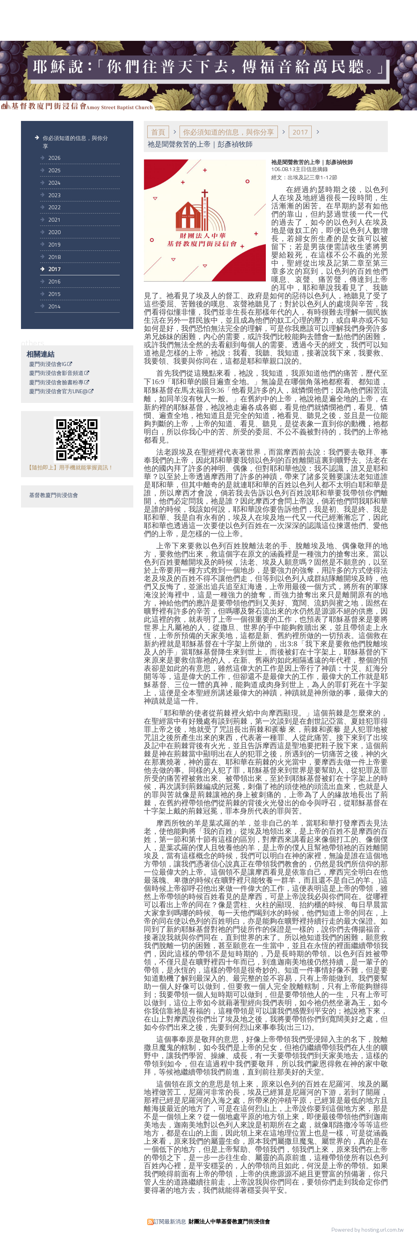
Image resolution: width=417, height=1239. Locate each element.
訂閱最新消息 (170, 1221)
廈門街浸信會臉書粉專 (56, 382)
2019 (54, 244)
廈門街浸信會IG (47, 364)
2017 (54, 269)
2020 (54, 232)
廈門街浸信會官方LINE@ (58, 391)
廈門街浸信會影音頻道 (56, 373)
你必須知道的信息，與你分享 (75, 142)
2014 (54, 306)
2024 (54, 182)
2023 (54, 195)
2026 (54, 158)
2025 (54, 170)
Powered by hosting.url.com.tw (368, 1229)
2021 (54, 219)
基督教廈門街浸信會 (53, 495)
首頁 (158, 132)
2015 (54, 294)
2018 (54, 257)
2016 (54, 281)
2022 (54, 207)
